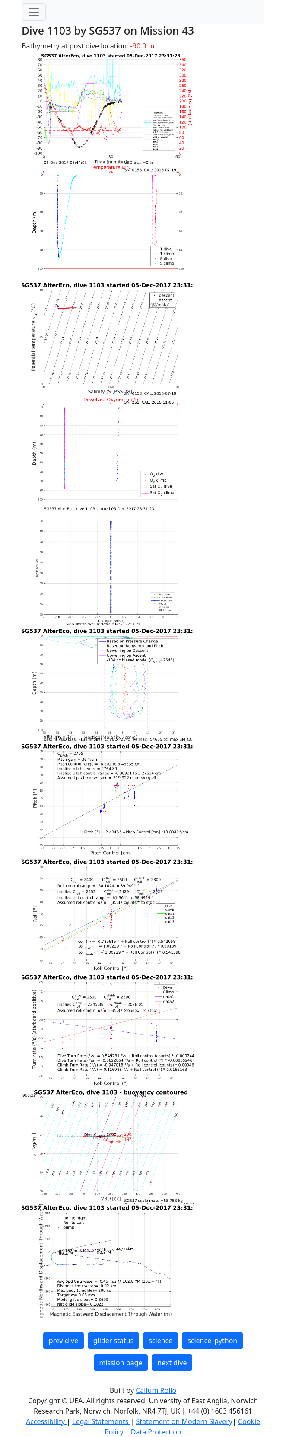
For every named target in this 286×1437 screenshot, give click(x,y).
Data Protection (156, 1432)
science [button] (160, 1340)
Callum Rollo (156, 1390)
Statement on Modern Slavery (184, 1421)
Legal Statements (101, 1421)
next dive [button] (172, 1362)
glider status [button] (113, 1340)
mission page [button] (121, 1362)
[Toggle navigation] (34, 12)
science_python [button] (212, 1340)
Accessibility (46, 1421)
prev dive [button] (63, 1340)
